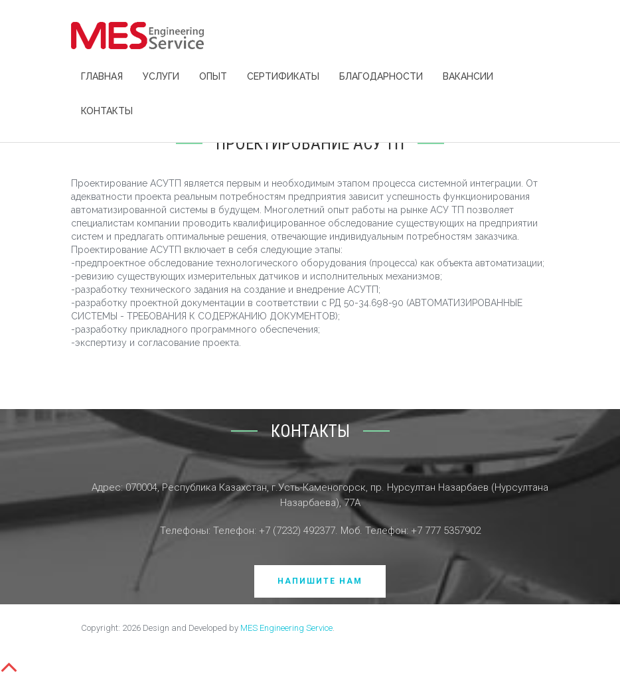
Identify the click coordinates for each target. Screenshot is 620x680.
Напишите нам (319, 581)
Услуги (161, 76)
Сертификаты (283, 76)
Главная (102, 76)
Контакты (107, 111)
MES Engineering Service (286, 628)
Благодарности (381, 76)
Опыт (213, 76)
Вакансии (468, 76)
